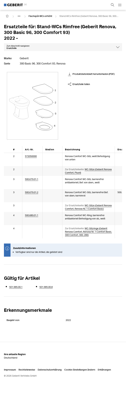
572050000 (31, 156)
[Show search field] (112, 5)
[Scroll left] (8, 149)
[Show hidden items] (19, 16)
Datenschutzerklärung (50, 369)
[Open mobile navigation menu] (119, 5)
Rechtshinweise (27, 369)
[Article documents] (48, 158)
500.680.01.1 (31, 215)
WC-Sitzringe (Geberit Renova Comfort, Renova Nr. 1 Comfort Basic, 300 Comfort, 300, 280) (88, 231)
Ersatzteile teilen (79, 84)
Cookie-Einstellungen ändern (79, 369)
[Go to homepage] (7, 16)
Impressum (10, 369)
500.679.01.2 (31, 192)
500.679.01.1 (31, 179)
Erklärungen (104, 369)
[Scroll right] (117, 149)
